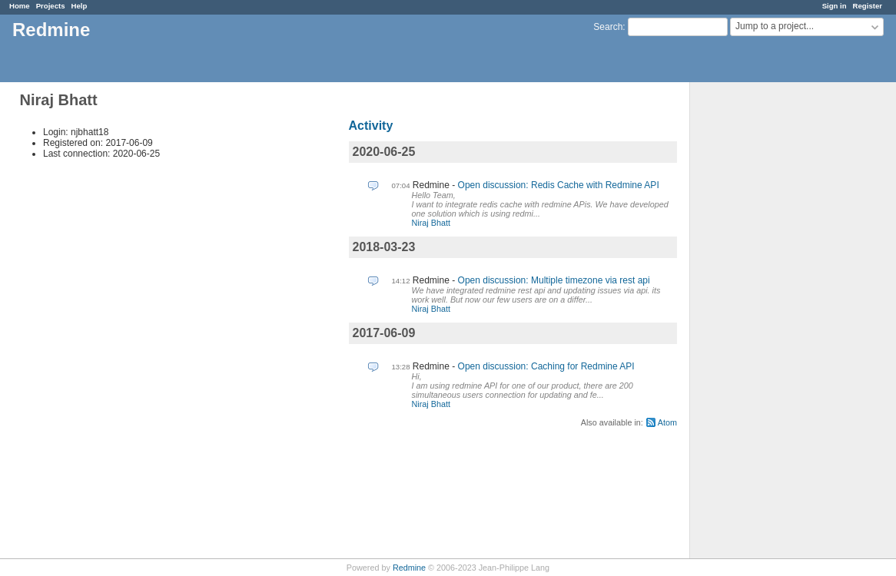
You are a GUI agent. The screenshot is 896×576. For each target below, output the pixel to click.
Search (607, 27)
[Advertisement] (766, 323)
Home (19, 6)
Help (79, 6)
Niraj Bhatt (431, 222)
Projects (50, 6)
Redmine (409, 567)
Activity (371, 125)
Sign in (834, 6)
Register (867, 6)
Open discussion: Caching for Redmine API (546, 366)
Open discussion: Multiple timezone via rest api (554, 280)
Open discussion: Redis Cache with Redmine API (558, 185)
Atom (667, 422)
